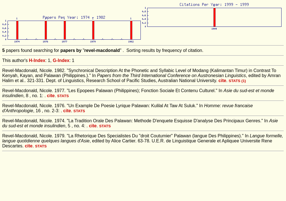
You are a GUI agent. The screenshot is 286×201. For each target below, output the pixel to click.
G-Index (61, 60)
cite (222, 80)
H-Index (37, 60)
